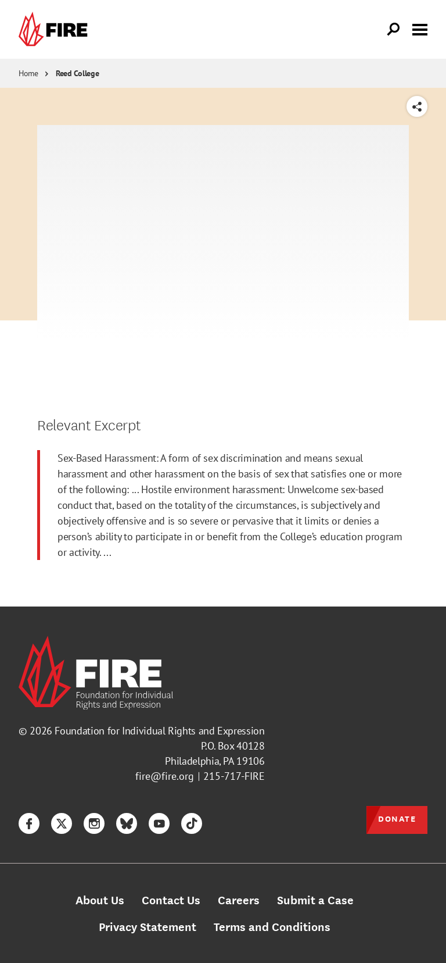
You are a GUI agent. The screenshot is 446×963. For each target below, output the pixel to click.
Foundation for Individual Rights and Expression (159, 730)
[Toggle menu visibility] (419, 28)
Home (28, 73)
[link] (56, 29)
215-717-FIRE (234, 776)
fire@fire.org (164, 776)
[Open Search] (394, 30)
